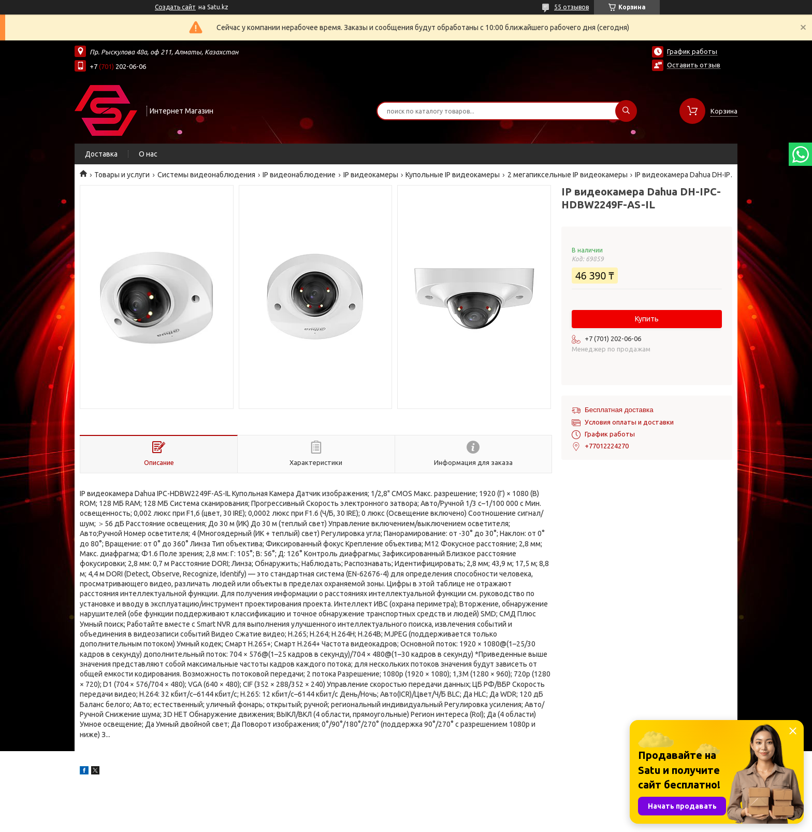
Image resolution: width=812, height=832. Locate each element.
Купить (647, 319)
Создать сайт (175, 7)
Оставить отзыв (693, 64)
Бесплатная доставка (619, 410)
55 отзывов (571, 7)
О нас (148, 154)
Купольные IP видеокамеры (452, 175)
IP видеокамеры (370, 175)
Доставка (101, 154)
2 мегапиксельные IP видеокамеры (568, 175)
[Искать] (626, 111)
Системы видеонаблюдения (206, 175)
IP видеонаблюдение (299, 175)
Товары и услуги (122, 175)
